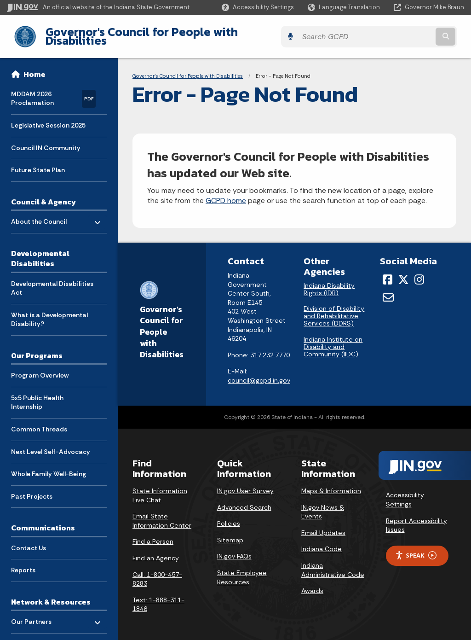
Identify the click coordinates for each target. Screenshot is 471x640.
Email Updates (323, 525)
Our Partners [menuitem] (31, 615)
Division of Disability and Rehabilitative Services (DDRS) (334, 309)
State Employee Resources (242, 570)
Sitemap (230, 533)
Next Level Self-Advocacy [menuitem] (50, 444)
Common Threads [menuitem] (39, 422)
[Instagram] (419, 272)
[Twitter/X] (403, 272)
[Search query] (408, 33)
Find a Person (152, 534)
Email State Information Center (161, 514)
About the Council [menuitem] (39, 212)
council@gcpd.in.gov (259, 373)
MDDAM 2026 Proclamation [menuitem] (53, 91)
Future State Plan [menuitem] (38, 163)
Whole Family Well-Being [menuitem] (48, 467)
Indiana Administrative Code (332, 563)
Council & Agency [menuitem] (43, 194)
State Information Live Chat (159, 488)
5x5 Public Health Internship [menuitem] (37, 395)
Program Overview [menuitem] (40, 368)
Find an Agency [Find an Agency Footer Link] (155, 551)
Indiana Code (321, 542)
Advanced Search (244, 500)
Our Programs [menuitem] (37, 348)
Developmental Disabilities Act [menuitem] (52, 281)
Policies (228, 516)
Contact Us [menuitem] (28, 540)
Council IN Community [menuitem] (45, 140)
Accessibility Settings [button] (405, 492)
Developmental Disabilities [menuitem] (40, 251)
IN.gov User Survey (245, 484)
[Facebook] (387, 272)
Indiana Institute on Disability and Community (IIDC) (333, 340)
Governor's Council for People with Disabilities (166, 32)
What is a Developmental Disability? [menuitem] (49, 312)
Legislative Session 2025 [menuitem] (48, 118)
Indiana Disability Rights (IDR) (329, 282)
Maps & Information (331, 484)
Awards (312, 584)
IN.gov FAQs (234, 549)
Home (34, 67)
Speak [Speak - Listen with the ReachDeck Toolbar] (416, 548)
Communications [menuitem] (43, 521)
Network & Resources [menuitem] (51, 595)
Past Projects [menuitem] (31, 489)
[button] (258, 7)
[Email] (388, 290)
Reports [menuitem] (23, 563)
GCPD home (226, 193)
